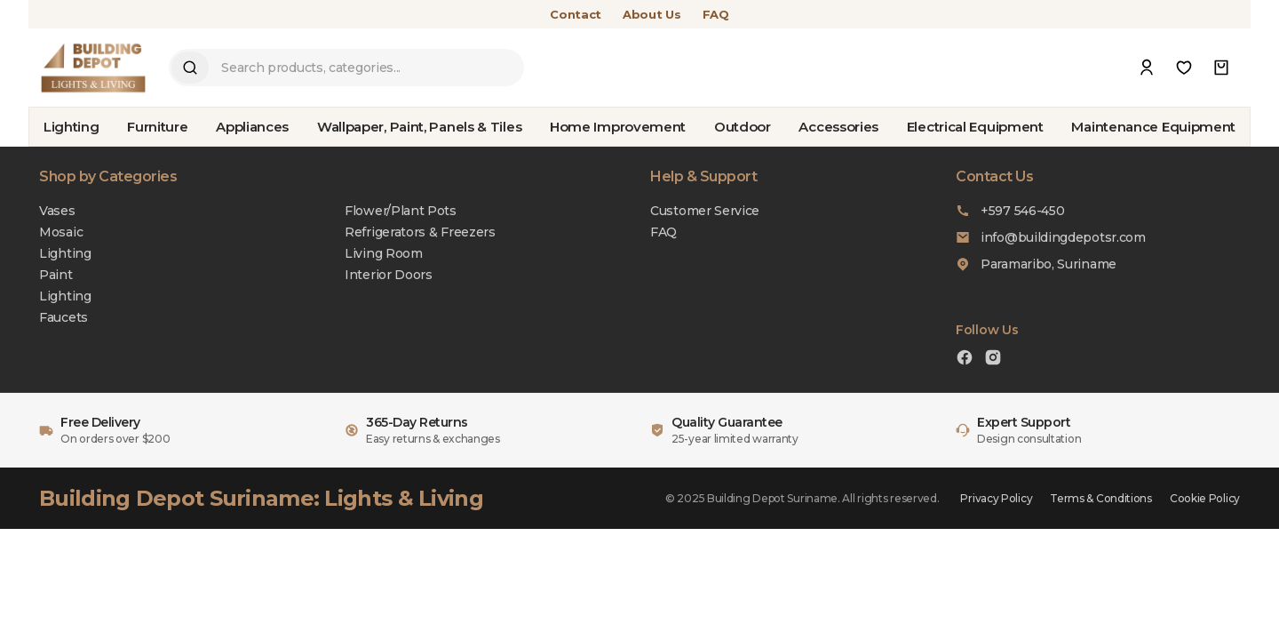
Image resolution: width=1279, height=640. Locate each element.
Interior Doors (389, 275)
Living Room (384, 253)
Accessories (838, 126)
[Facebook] (964, 359)
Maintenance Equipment (1153, 126)
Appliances (252, 126)
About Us (652, 14)
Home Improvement (618, 126)
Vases (57, 211)
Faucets (63, 317)
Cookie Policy (1205, 498)
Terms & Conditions (1101, 498)
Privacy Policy (996, 498)
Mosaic (61, 232)
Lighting (71, 126)
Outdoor (742, 126)
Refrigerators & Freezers (420, 232)
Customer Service (704, 211)
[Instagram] (993, 359)
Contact (575, 14)
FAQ (716, 14)
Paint (56, 275)
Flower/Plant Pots (401, 211)
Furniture (157, 126)
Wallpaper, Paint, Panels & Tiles (419, 126)
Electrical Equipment (975, 126)
